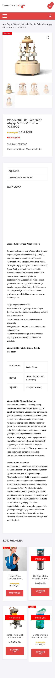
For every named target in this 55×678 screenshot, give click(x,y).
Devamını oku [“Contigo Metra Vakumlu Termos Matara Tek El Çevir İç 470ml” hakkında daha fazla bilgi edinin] (40, 592)
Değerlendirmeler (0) (20, 177)
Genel (17, 24)
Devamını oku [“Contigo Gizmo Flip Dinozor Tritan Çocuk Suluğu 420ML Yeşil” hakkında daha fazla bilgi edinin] (40, 653)
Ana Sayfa (7, 24)
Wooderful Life (33, 149)
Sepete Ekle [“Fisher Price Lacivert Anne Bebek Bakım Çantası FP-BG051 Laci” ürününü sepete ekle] (14, 593)
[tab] (27, 171)
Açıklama (14, 171)
